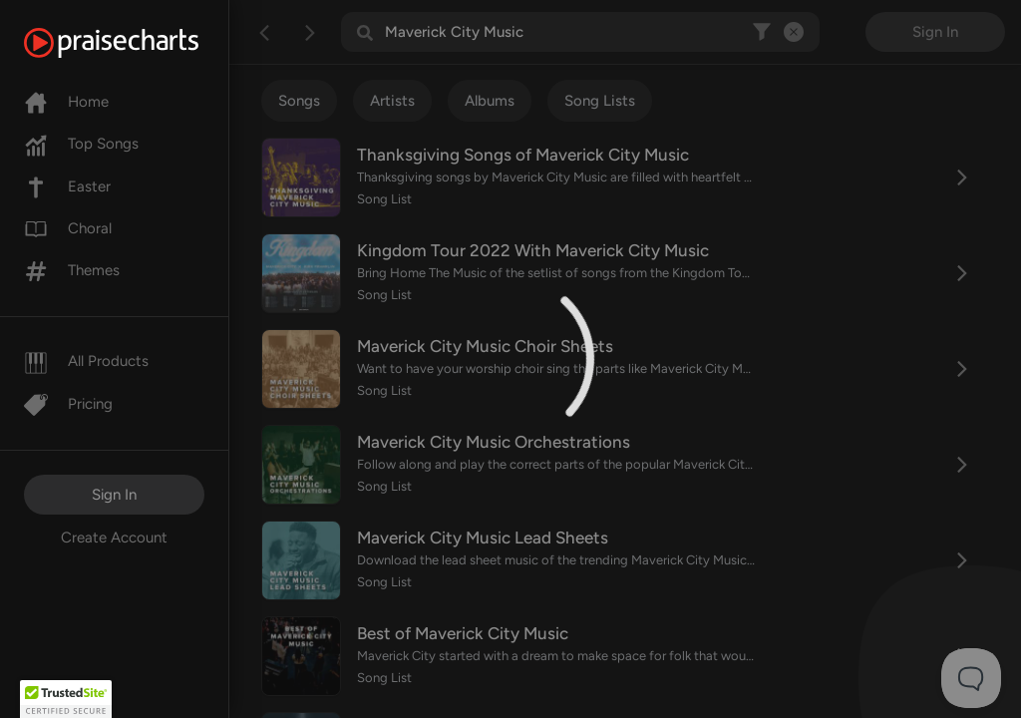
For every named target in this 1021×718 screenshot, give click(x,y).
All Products (86, 361)
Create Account (114, 537)
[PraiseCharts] (136, 43)
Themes (72, 270)
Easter (67, 186)
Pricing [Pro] (68, 404)
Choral (68, 228)
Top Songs (81, 144)
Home (66, 102)
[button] (66, 699)
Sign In (114, 495)
